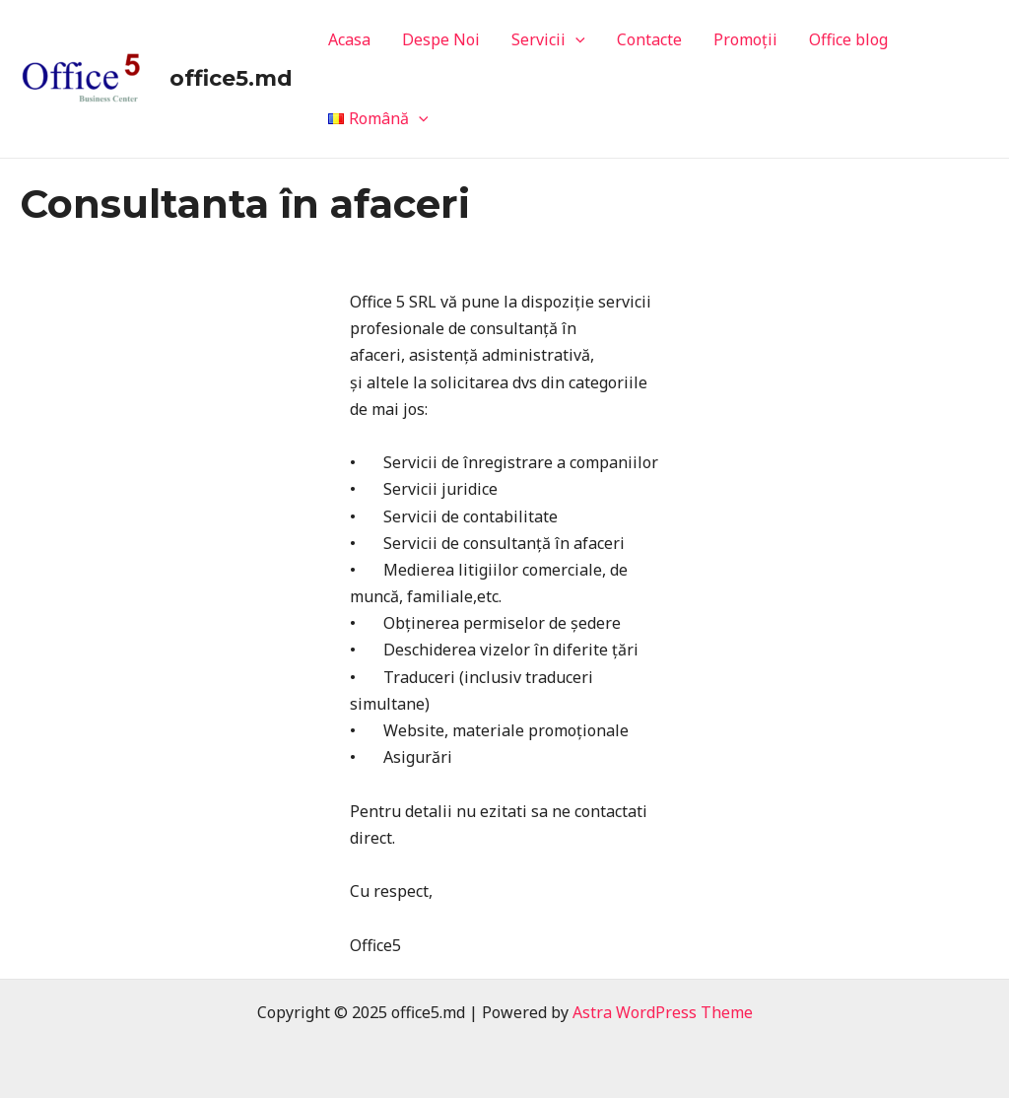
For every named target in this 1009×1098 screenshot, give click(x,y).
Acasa (349, 39)
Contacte (649, 39)
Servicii (548, 39)
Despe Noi (441, 39)
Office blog (848, 39)
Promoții (745, 39)
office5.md (231, 78)
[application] (575, 39)
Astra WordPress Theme (662, 1012)
